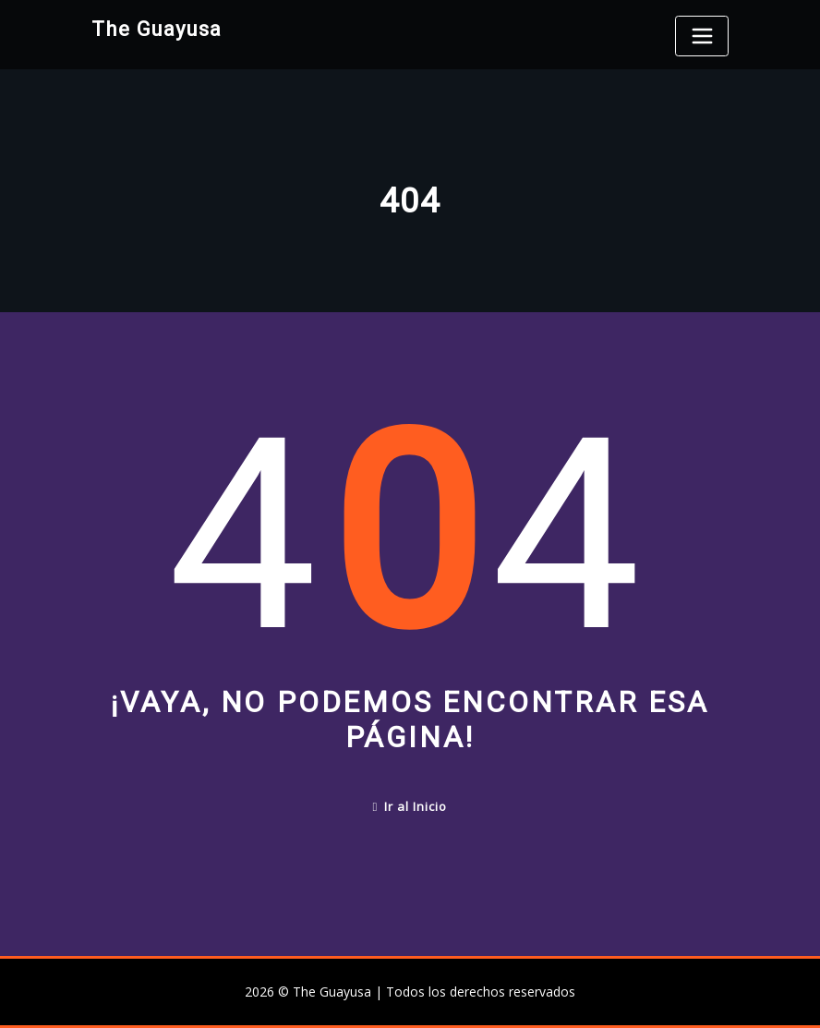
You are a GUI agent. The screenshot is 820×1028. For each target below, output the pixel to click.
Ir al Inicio (410, 806)
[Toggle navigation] (702, 36)
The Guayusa (156, 29)
